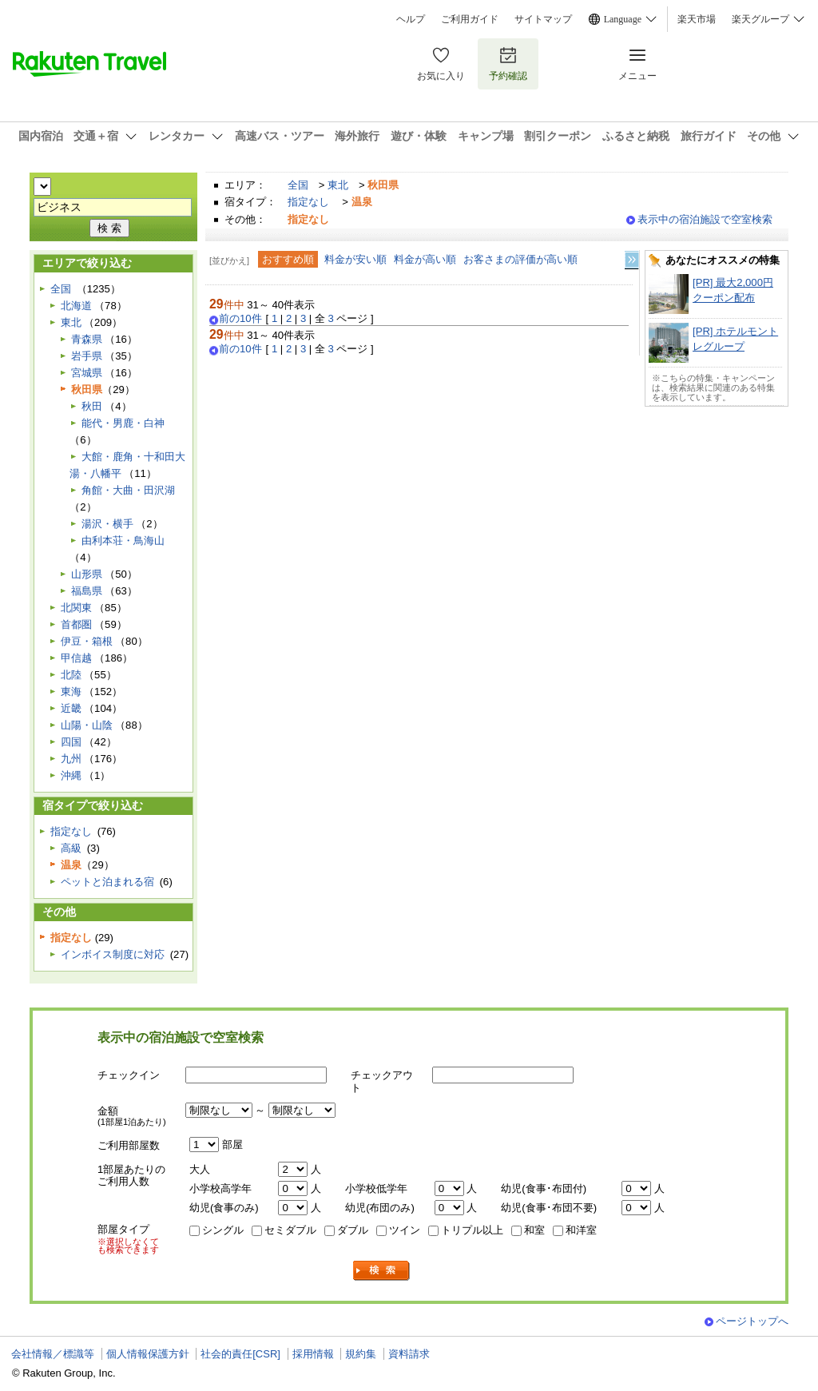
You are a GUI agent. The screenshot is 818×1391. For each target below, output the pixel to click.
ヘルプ (410, 19)
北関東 (76, 608)
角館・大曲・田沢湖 (128, 490)
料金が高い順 (425, 259)
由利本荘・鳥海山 (123, 540)
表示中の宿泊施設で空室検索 (704, 219)
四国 (71, 742)
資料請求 (409, 1354)
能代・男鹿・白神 (123, 423)
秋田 (91, 406)
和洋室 (581, 1230)
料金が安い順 (355, 259)
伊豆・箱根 (87, 641)
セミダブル (290, 1230)
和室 (534, 1230)
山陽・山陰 (87, 725)
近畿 (71, 708)
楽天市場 (696, 19)
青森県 (86, 339)
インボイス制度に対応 (113, 954)
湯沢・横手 (107, 524)
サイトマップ (543, 19)
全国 (298, 185)
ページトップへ (752, 1321)
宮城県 (86, 373)
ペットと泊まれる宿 (107, 882)
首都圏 (76, 624)
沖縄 (71, 775)
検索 (382, 1271)
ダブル (352, 1230)
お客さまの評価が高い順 (520, 259)
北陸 (71, 675)
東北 (338, 185)
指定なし (308, 202)
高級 (71, 848)
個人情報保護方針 (147, 1354)
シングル (223, 1230)
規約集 (360, 1354)
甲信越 (76, 658)
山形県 (86, 574)
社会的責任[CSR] (240, 1354)
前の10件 (240, 318)
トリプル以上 (472, 1230)
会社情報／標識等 (52, 1354)
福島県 (86, 591)
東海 (71, 691)
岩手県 (86, 356)
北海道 (76, 306)
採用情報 (313, 1354)
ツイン (404, 1230)
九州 (71, 759)
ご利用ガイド (469, 19)
